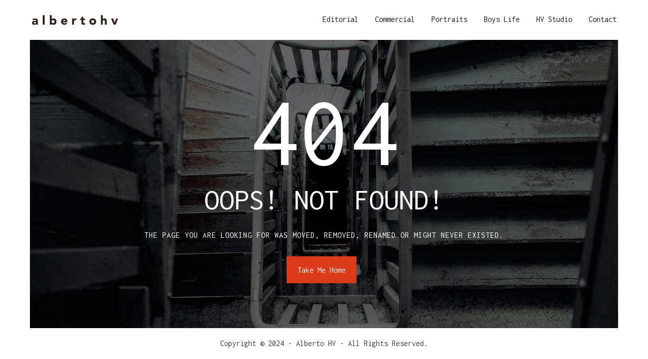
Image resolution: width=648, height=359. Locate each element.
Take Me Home (321, 270)
